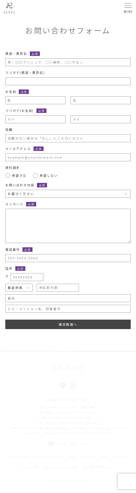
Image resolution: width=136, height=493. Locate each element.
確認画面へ (68, 324)
